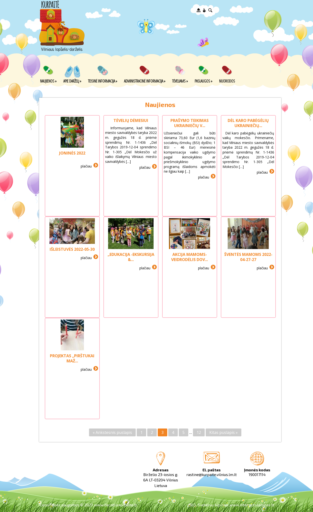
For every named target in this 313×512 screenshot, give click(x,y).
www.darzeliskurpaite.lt (115, 504)
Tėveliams (180, 80)
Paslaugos (203, 80)
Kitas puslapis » (223, 432)
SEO (192, 504)
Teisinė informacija (102, 80)
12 (199, 432)
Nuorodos (227, 80)
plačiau (86, 166)
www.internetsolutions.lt (252, 504)
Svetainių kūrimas (213, 504)
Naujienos (48, 80)
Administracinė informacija (144, 80)
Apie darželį (72, 80)
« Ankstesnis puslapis (112, 432)
